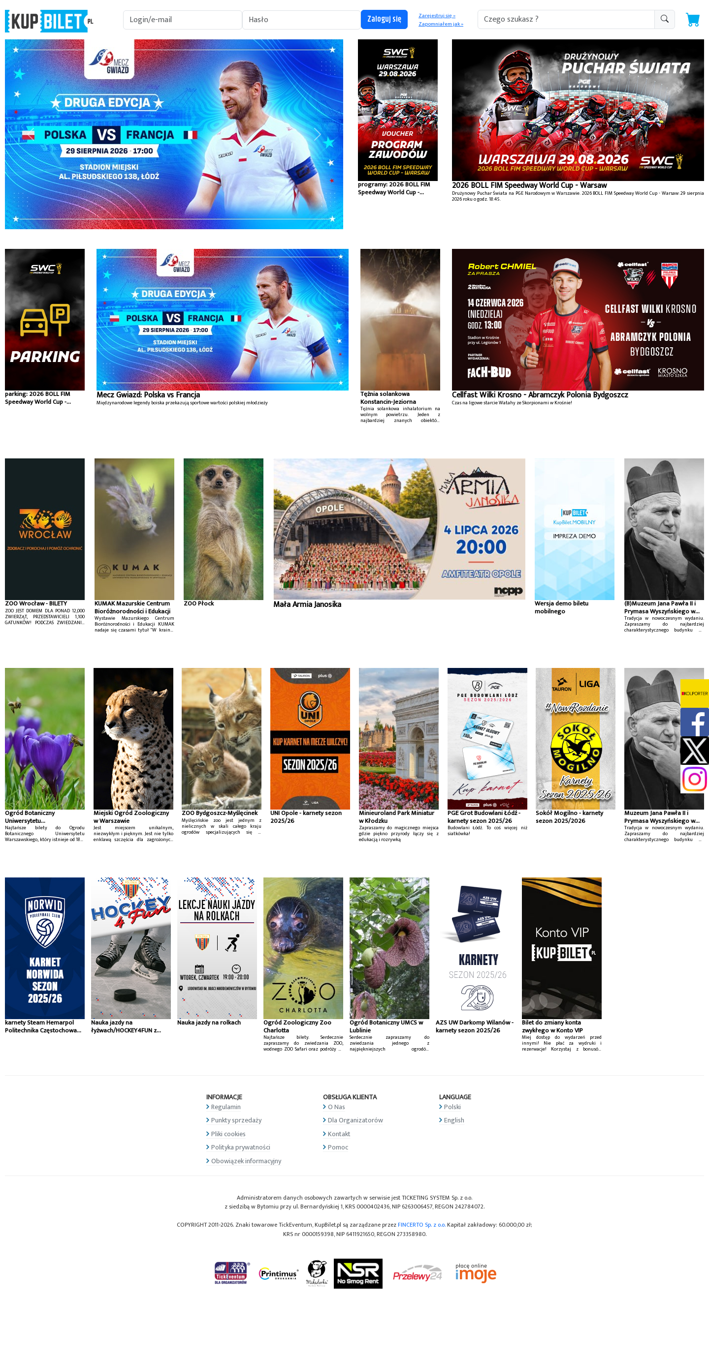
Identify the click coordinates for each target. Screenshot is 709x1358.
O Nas (336, 1107)
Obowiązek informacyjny (246, 1161)
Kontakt (339, 1134)
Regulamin (226, 1107)
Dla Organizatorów (355, 1120)
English (454, 1120)
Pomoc (338, 1147)
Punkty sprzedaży (236, 1120)
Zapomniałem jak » (441, 24)
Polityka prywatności (240, 1147)
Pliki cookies (228, 1134)
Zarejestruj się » (437, 15)
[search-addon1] (566, 19)
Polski (452, 1107)
